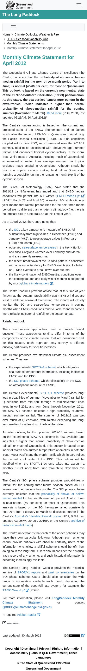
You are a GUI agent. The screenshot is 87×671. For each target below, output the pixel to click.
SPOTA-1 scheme (44, 367)
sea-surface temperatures (39, 247)
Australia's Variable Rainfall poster (38, 516)
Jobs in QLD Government (49, 653)
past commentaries (61, 572)
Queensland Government (43, 668)
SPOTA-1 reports (29, 572)
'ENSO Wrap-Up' (15, 590)
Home (6, 34)
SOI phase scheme (26, 380)
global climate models (36, 283)
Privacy (44, 648)
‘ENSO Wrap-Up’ (70, 196)
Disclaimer (29, 648)
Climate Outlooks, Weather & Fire (36, 34)
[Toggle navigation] (79, 5)
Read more (54, 113)
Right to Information (66, 648)
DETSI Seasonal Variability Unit (27, 39)
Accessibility (19, 653)
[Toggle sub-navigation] (13, 27)
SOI (16, 229)
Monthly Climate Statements (25, 43)
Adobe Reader (28, 614)
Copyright (12, 648)
